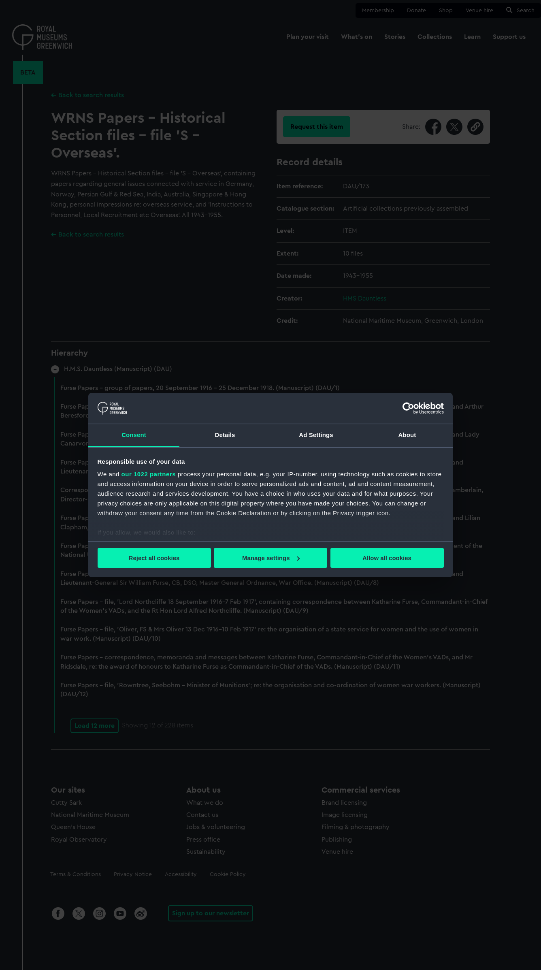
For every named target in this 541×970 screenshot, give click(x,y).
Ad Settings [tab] (316, 434)
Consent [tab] (133, 434)
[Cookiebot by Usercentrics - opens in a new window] (408, 408)
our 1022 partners (148, 474)
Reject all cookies (154, 557)
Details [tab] (225, 434)
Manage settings (271, 557)
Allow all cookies (386, 557)
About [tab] (407, 434)
